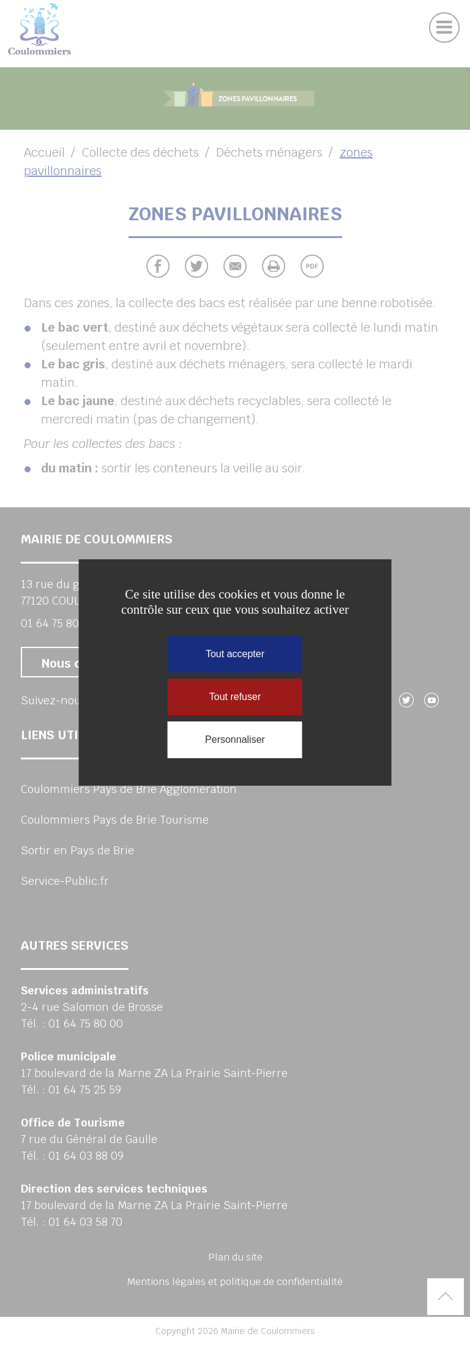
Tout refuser (235, 696)
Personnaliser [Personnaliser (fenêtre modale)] (235, 739)
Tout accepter (235, 654)
